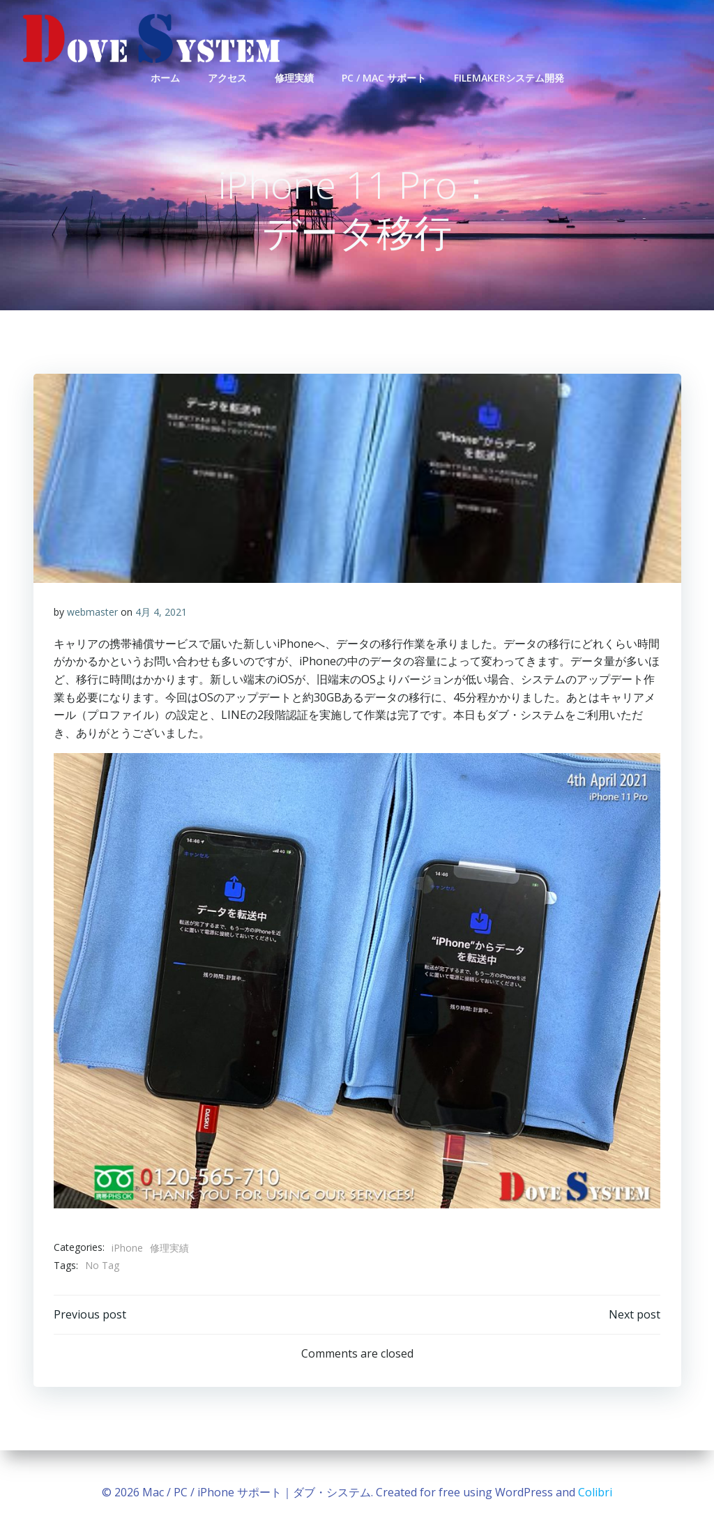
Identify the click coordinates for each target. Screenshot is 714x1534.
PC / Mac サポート (384, 77)
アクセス (227, 77)
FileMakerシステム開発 (509, 77)
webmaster (92, 613)
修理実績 (294, 77)
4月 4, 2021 (161, 613)
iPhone (127, 1248)
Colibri (595, 1492)
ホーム (165, 77)
